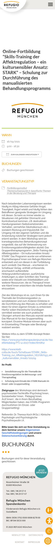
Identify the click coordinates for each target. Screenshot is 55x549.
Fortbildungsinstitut (17, 188)
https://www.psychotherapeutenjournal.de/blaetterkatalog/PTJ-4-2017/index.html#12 (27, 341)
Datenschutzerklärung (14, 435)
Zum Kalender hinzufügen (21, 154)
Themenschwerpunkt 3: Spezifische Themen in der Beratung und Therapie (29, 192)
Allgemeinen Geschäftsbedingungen (21, 431)
